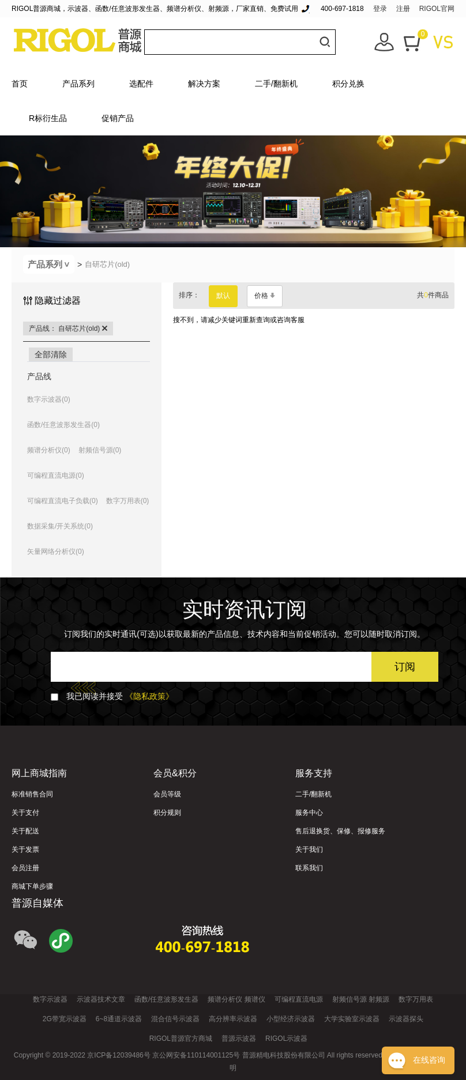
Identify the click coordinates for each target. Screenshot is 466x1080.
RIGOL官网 (436, 9)
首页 (20, 83)
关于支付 (25, 813)
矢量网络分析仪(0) (55, 551)
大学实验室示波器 (351, 1019)
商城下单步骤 (32, 886)
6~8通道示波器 (119, 1019)
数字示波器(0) (48, 399)
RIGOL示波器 (286, 1038)
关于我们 (309, 849)
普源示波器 (238, 1038)
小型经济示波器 (290, 1019)
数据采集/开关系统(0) (60, 526)
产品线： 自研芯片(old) (68, 328)
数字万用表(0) (127, 501)
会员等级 (167, 794)
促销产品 (118, 118)
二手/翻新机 (276, 83)
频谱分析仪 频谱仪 (236, 999)
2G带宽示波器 (65, 1019)
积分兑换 (348, 83)
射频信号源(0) (100, 450)
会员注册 (25, 868)
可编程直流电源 (299, 999)
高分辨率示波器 (233, 1019)
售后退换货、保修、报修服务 (340, 831)
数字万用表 (416, 999)
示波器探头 (406, 1019)
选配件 (141, 83)
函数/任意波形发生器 (166, 999)
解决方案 (204, 83)
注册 (403, 9)
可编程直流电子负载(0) (62, 501)
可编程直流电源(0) (55, 475)
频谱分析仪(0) (48, 450)
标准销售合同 (32, 794)
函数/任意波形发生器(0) (63, 425)
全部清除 (51, 354)
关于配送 (25, 831)
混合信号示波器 (175, 1019)
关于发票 (25, 849)
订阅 (404, 667)
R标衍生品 (48, 118)
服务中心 (309, 813)
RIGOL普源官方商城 (180, 1038)
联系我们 (309, 868)
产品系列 (78, 83)
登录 (380, 9)
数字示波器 (50, 999)
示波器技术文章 (101, 999)
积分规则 (167, 813)
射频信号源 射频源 (360, 999)
